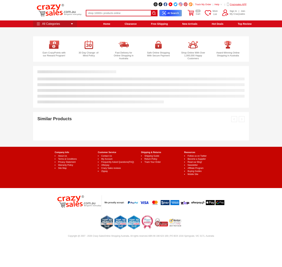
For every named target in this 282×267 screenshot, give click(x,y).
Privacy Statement (67, 162)
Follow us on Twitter (197, 156)
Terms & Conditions (67, 159)
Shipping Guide (151, 156)
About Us (62, 156)
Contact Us (106, 156)
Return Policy (150, 159)
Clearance (131, 23)
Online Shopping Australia (116, 236)
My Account (106, 159)
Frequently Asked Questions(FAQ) (117, 162)
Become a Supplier (197, 159)
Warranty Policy (65, 165)
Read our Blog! (195, 162)
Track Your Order (152, 162)
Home (106, 23)
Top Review (245, 23)
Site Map (62, 168)
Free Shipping (159, 23)
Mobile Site (193, 174)
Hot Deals (218, 23)
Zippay (104, 171)
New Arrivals (189, 23)
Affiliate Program (195, 168)
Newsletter (193, 165)
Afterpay (105, 165)
